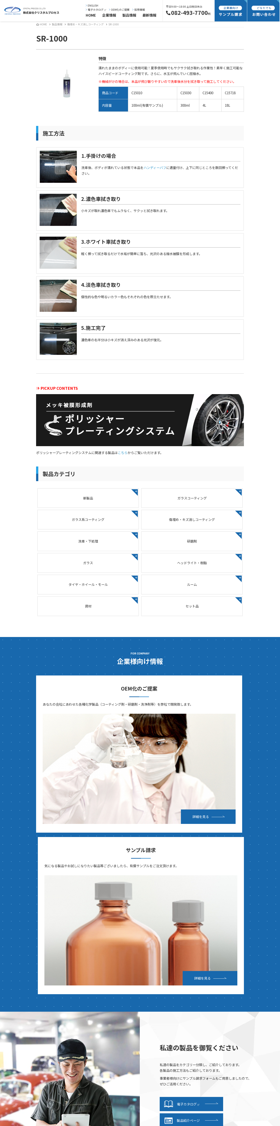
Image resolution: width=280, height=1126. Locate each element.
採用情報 (138, 9)
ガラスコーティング (140, 497)
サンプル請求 (156, 968)
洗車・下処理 (140, 521)
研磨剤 (211, 521)
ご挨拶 (18, 940)
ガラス (69, 545)
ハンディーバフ (155, 167)
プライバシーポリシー (228, 982)
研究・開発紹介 (25, 1015)
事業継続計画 (23, 973)
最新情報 (149, 15)
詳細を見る (97, 728)
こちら (123, 452)
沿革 (17, 960)
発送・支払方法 (157, 975)
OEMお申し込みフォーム (230, 946)
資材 (140, 570)
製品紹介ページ (182, 872)
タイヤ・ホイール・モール (210, 545)
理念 (17, 946)
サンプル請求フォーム (162, 982)
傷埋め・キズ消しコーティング (85, 24)
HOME (91, 15)
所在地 (18, 966)
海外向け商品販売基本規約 (232, 995)
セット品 (210, 570)
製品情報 (129, 15)
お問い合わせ (222, 940)
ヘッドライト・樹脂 (140, 545)
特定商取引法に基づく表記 (232, 988)
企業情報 (109, 15)
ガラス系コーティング (210, 497)
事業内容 (20, 1002)
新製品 (69, 497)
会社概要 (20, 953)
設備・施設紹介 (25, 1008)
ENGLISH (92, 5)
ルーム (69, 570)
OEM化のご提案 (119, 9)
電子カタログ (96, 9)
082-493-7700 (188, 12)
